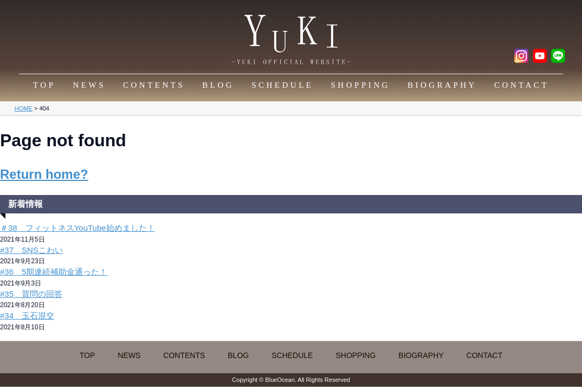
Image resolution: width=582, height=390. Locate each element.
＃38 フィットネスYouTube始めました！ (77, 227)
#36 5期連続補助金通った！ (53, 271)
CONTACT (521, 85)
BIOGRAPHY (442, 85)
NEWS (89, 85)
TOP (44, 85)
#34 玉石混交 (27, 315)
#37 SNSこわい (31, 250)
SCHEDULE (282, 85)
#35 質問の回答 (31, 293)
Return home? (44, 174)
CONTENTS (154, 85)
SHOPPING (360, 85)
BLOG (218, 85)
